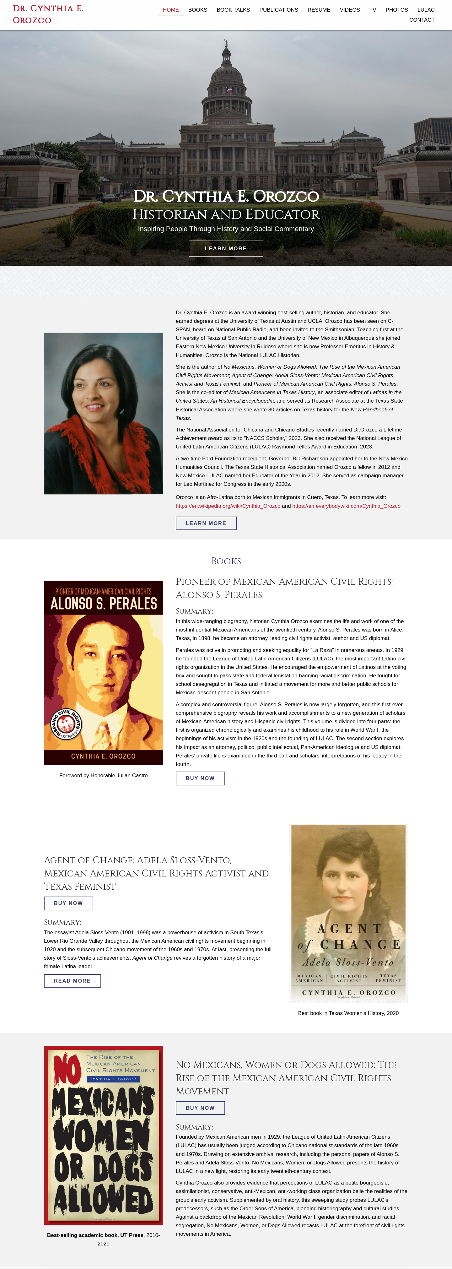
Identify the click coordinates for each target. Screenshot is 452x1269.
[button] (226, 249)
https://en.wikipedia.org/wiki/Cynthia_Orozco (228, 506)
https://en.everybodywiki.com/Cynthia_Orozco (346, 506)
